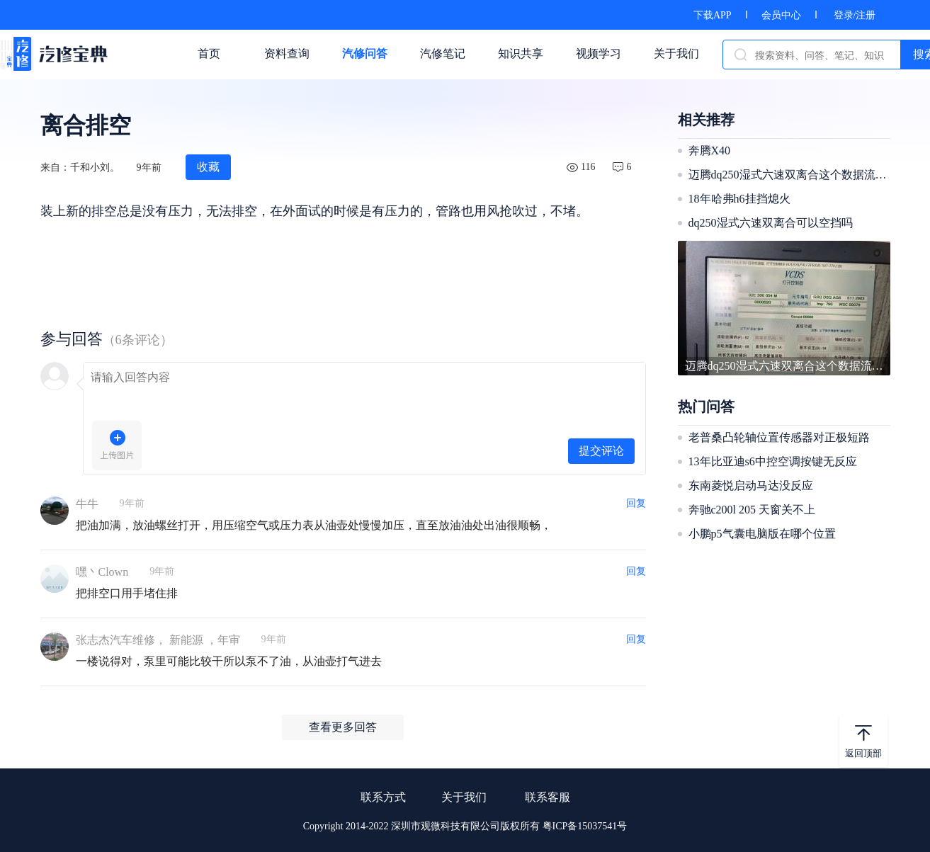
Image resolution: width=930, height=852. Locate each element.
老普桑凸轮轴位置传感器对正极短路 (779, 437)
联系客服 (547, 797)
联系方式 (383, 797)
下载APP (712, 15)
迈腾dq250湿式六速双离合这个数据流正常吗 (787, 175)
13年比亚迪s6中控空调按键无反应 (772, 461)
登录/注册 (855, 15)
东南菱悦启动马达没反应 (750, 485)
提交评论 (601, 451)
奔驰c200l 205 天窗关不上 (752, 510)
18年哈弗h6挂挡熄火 (739, 199)
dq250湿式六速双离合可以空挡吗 (770, 223)
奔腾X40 (709, 150)
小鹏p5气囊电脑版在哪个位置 (762, 534)
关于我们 (464, 797)
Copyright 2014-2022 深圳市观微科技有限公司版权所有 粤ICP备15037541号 (465, 826)
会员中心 (781, 15)
